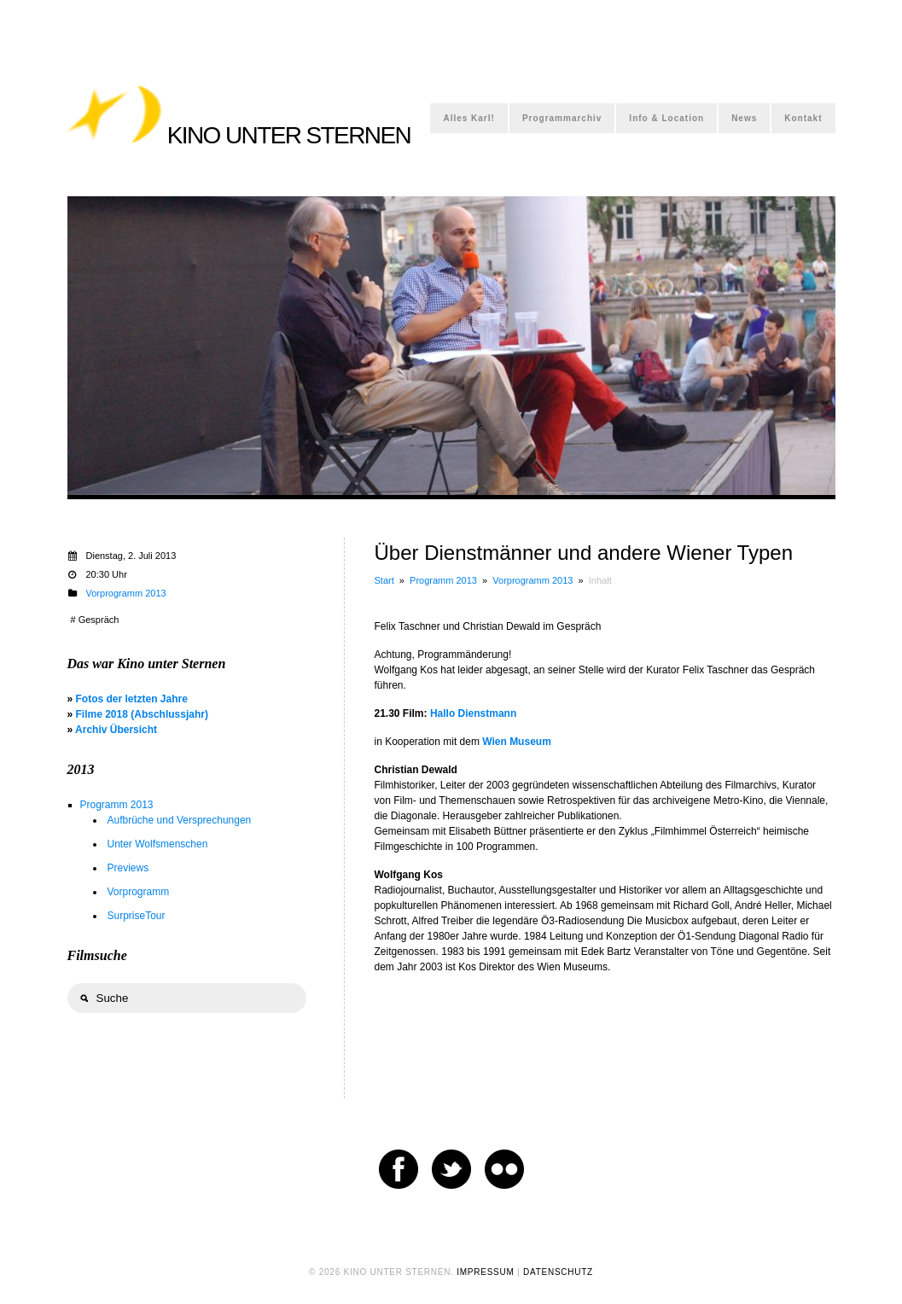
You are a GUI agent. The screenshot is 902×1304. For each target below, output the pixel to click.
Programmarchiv (562, 118)
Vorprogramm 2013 (532, 580)
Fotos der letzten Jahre (132, 699)
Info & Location (666, 118)
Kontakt (803, 118)
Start (384, 580)
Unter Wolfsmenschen (158, 844)
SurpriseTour (137, 916)
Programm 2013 (443, 580)
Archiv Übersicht (116, 730)
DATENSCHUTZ (558, 1272)
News (744, 118)
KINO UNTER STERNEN (288, 135)
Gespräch (99, 619)
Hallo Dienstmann (473, 713)
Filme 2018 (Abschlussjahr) (142, 714)
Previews (128, 868)
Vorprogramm (139, 892)
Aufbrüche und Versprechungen (180, 820)
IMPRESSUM (485, 1272)
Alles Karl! (468, 118)
